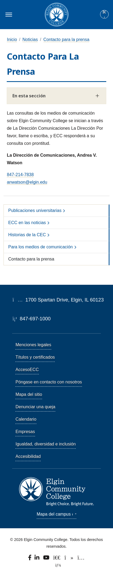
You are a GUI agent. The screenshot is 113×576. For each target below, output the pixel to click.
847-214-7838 (20, 174)
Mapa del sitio (28, 394)
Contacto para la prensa (66, 39)
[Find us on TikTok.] (69, 559)
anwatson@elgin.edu (27, 182)
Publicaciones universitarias (34, 210)
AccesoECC (27, 369)
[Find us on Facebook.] (30, 559)
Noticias (30, 39)
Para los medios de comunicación (40, 247)
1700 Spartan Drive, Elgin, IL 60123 (58, 300)
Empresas (25, 431)
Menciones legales (33, 344)
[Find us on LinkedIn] (37, 559)
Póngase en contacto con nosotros (48, 382)
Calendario (25, 419)
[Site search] (104, 14)
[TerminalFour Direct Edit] (56, 565)
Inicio (12, 39)
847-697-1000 (31, 318)
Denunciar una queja (35, 406)
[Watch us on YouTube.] (47, 559)
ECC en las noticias (27, 222)
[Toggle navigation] (8, 14)
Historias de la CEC (27, 234)
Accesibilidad (27, 456)
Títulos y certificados (35, 357)
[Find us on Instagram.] (81, 559)
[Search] (104, 14)
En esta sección (29, 96)
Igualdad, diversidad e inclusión (45, 444)
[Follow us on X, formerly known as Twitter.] (57, 559)
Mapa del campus (56, 514)
